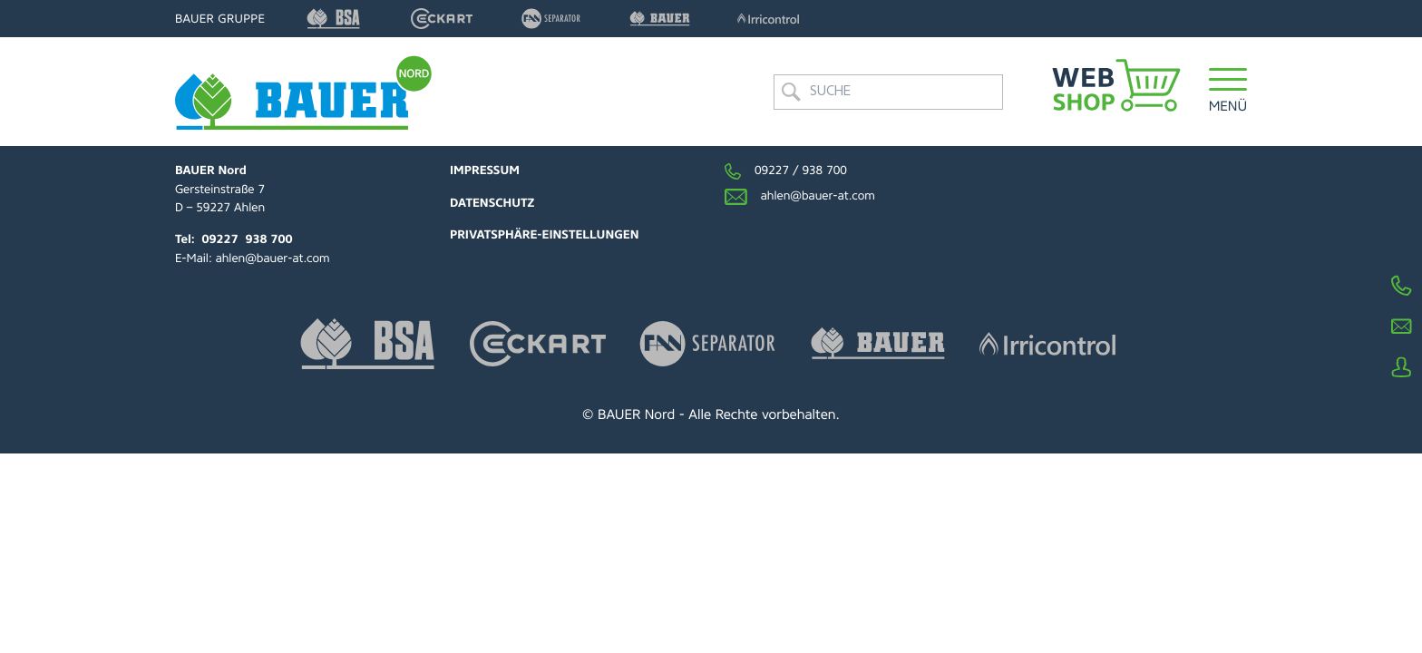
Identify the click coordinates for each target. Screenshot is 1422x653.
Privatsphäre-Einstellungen (544, 235)
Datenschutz (492, 203)
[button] (1228, 92)
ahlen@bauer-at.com (273, 259)
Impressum (485, 171)
